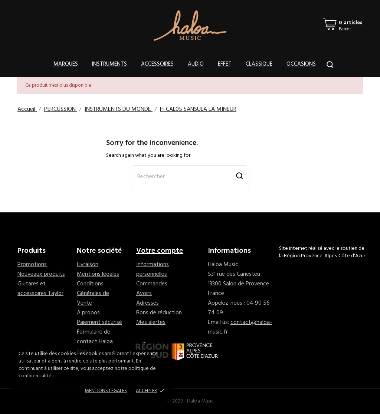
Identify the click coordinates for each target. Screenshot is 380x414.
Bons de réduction (159, 313)
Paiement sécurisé (99, 322)
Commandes (151, 284)
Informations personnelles (152, 269)
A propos (88, 313)
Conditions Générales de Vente (93, 293)
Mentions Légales (106, 391)
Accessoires (157, 64)
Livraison (87, 264)
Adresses (147, 303)
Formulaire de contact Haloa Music (95, 341)
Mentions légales (98, 274)
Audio (196, 64)
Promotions (32, 264)
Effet (225, 64)
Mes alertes (151, 322)
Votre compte (159, 251)
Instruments (109, 64)
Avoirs (144, 293)
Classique (259, 64)
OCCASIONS (301, 64)
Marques (65, 64)
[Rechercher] (190, 176)
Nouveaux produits (41, 274)
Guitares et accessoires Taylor (40, 288)
